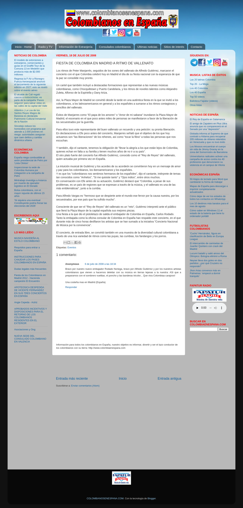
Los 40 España (198, 92)
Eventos (72, 247)
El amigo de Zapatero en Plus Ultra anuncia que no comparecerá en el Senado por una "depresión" (208, 126)
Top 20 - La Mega (199, 84)
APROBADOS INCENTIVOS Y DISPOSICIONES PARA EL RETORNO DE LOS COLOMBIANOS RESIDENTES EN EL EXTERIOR (30, 316)
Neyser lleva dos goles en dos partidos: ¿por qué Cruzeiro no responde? (206, 263)
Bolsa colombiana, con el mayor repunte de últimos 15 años (29, 193)
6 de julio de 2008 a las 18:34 (100, 264)
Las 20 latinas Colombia (202, 79)
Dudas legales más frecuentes (30, 269)
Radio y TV (45, 46)
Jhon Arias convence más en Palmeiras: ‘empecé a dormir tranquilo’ (205, 273)
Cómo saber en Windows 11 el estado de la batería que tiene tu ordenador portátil (207, 213)
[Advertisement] (118, 366)
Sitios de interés (174, 46)
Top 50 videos (197, 96)
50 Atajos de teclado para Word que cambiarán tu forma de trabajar (209, 180)
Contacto (196, 46)
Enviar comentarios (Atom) (85, 385)
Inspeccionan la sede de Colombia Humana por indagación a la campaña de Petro (29, 171)
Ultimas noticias (147, 46)
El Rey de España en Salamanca (207, 119)
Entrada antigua (169, 378)
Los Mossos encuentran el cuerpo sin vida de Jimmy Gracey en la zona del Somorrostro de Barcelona (208, 149)
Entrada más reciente (72, 378)
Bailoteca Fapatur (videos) (204, 101)
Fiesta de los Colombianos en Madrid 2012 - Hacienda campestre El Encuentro (30, 278)
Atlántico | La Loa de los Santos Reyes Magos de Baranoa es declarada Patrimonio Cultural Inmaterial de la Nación (30, 116)
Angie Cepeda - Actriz (25, 302)
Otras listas (196, 105)
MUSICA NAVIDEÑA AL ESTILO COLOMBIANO (27, 239)
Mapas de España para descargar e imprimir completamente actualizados (209, 189)
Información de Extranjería (75, 46)
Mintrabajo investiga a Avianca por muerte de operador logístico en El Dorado (30, 183)
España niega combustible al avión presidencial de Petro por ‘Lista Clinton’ (30, 160)
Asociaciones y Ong (24, 329)
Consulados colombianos (115, 46)
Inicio (123, 378)
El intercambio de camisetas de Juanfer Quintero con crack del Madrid (206, 246)
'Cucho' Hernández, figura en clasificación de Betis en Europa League (207, 236)
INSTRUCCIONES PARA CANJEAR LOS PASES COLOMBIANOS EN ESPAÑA (30, 260)
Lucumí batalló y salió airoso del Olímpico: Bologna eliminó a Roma (208, 255)
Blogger (152, 498)
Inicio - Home (23, 46)
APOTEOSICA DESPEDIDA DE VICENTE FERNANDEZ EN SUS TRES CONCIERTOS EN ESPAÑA (30, 291)
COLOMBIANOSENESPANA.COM (105, 498)
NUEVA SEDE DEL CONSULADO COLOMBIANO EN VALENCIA (30, 339)
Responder (71, 287)
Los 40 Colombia (199, 88)
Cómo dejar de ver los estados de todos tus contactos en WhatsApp (208, 197)
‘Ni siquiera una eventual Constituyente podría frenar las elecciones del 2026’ (30, 203)
